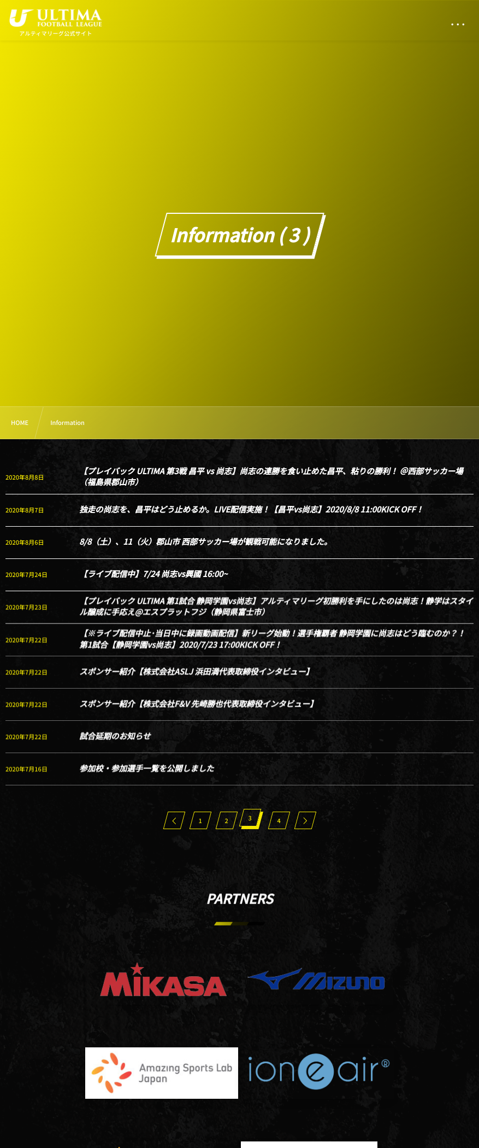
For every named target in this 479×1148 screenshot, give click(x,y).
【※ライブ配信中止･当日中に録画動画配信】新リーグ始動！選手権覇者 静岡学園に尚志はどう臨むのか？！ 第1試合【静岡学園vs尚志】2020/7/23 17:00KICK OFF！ (272, 648)
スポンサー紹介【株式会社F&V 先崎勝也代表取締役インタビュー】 (198, 713)
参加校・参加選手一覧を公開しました (146, 778)
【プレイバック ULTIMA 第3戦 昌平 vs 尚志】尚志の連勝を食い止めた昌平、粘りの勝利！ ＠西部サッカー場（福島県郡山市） (271, 476)
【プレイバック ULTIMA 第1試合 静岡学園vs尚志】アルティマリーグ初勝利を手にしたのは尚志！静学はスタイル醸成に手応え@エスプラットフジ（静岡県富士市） (276, 616)
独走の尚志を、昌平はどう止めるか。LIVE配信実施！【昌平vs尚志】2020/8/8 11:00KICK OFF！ (251, 509)
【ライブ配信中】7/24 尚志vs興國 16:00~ (153, 574)
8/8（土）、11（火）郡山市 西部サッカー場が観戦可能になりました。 (205, 541)
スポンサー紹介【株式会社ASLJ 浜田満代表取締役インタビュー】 (196, 681)
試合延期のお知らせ (114, 745)
